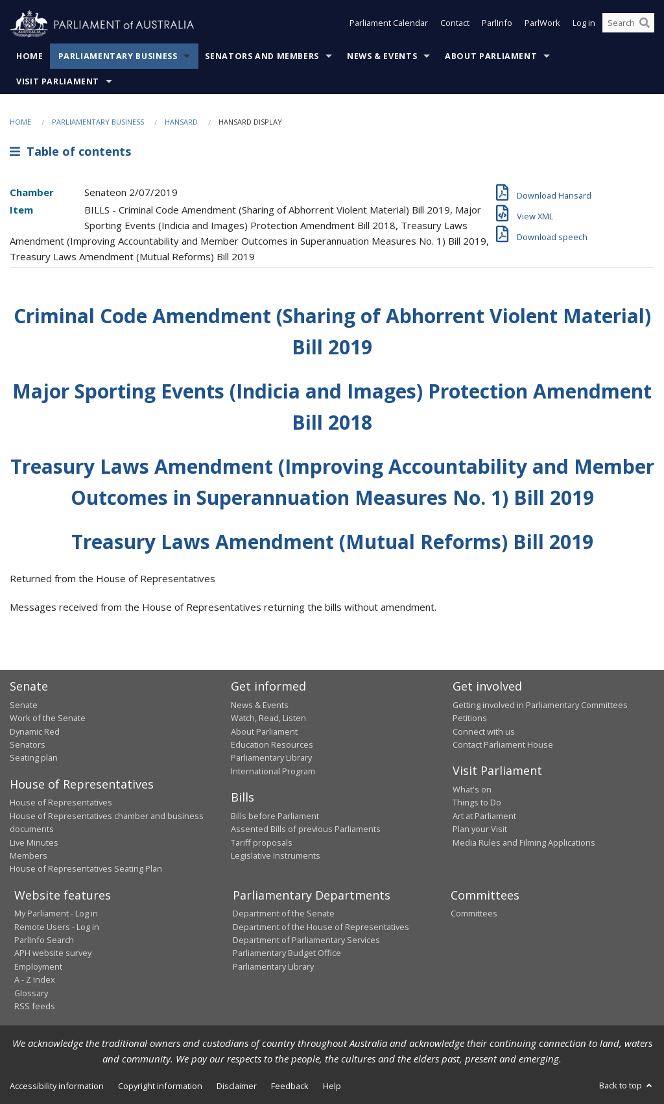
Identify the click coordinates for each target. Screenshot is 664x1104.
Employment (38, 966)
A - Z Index (34, 979)
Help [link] (332, 1086)
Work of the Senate (48, 718)
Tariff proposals (261, 842)
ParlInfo (497, 25)
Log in (584, 25)
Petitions (470, 718)
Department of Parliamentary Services (306, 940)
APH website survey (52, 953)
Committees (474, 913)
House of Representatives (61, 802)
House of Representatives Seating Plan (86, 868)
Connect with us (484, 731)
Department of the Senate (284, 913)
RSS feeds (34, 1006)
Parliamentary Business (118, 56)
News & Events (382, 56)
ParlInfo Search (44, 940)
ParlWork (542, 25)
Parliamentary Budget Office (287, 953)
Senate (24, 705)
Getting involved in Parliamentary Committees (540, 705)
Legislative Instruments (275, 855)
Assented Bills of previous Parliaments (306, 829)
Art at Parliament (484, 816)
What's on (472, 789)
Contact (454, 25)
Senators (27, 744)
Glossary (31, 993)
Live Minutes (34, 842)
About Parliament (491, 56)
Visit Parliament (57, 81)
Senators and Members (262, 56)
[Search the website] (628, 24)
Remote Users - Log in (56, 927)
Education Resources (272, 744)
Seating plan (34, 757)
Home (29, 56)
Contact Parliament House (503, 744)
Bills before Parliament (275, 816)
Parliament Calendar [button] (389, 25)
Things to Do (477, 802)
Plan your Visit (480, 829)
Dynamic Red (35, 731)
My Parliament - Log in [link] (56, 913)
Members (28, 855)
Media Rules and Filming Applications (524, 842)
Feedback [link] (290, 1086)
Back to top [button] (626, 1085)
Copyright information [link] (160, 1086)
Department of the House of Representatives (321, 927)
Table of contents (70, 151)
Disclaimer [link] (237, 1086)
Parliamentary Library (271, 757)
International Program (273, 771)
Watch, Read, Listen (268, 718)
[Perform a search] (644, 24)
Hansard (181, 122)
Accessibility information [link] (57, 1086)
